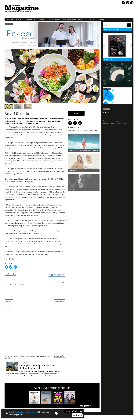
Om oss (92, 19)
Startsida (10, 19)
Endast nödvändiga (74, 411)
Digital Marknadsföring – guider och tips (61, 19)
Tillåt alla (77, 415)
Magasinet (41, 19)
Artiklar (18, 19)
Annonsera (101, 19)
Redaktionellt (29, 19)
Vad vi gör (82, 19)
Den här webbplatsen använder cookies (23, 412)
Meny (76, 113)
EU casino (106, 112)
